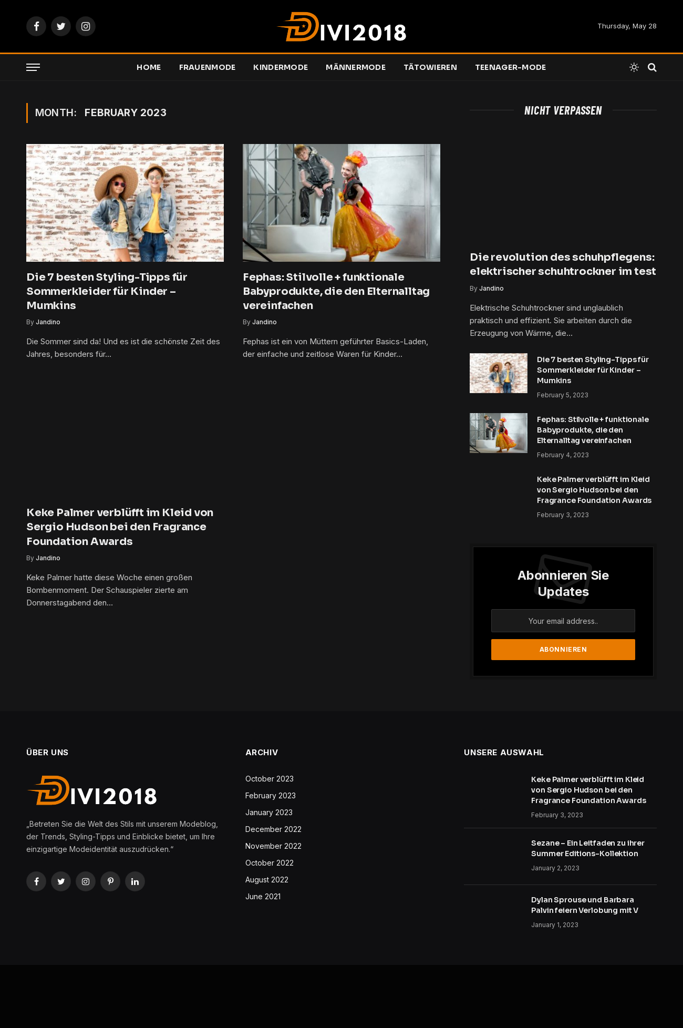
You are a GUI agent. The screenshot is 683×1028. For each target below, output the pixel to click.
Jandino (48, 322)
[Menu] (33, 67)
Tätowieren (430, 67)
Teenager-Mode (510, 67)
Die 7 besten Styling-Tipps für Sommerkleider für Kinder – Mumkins (107, 291)
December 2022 (273, 829)
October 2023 (269, 778)
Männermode (356, 67)
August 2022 (266, 879)
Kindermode (280, 67)
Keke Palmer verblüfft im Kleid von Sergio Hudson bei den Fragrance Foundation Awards (119, 527)
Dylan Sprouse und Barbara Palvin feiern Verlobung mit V (584, 905)
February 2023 (270, 795)
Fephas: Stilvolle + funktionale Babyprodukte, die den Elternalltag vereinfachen (336, 291)
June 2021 (263, 896)
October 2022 (269, 862)
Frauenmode (207, 67)
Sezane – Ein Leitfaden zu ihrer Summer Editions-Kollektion (588, 848)
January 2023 (269, 812)
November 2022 (273, 845)
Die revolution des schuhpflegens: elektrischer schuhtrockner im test (563, 264)
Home (149, 67)
